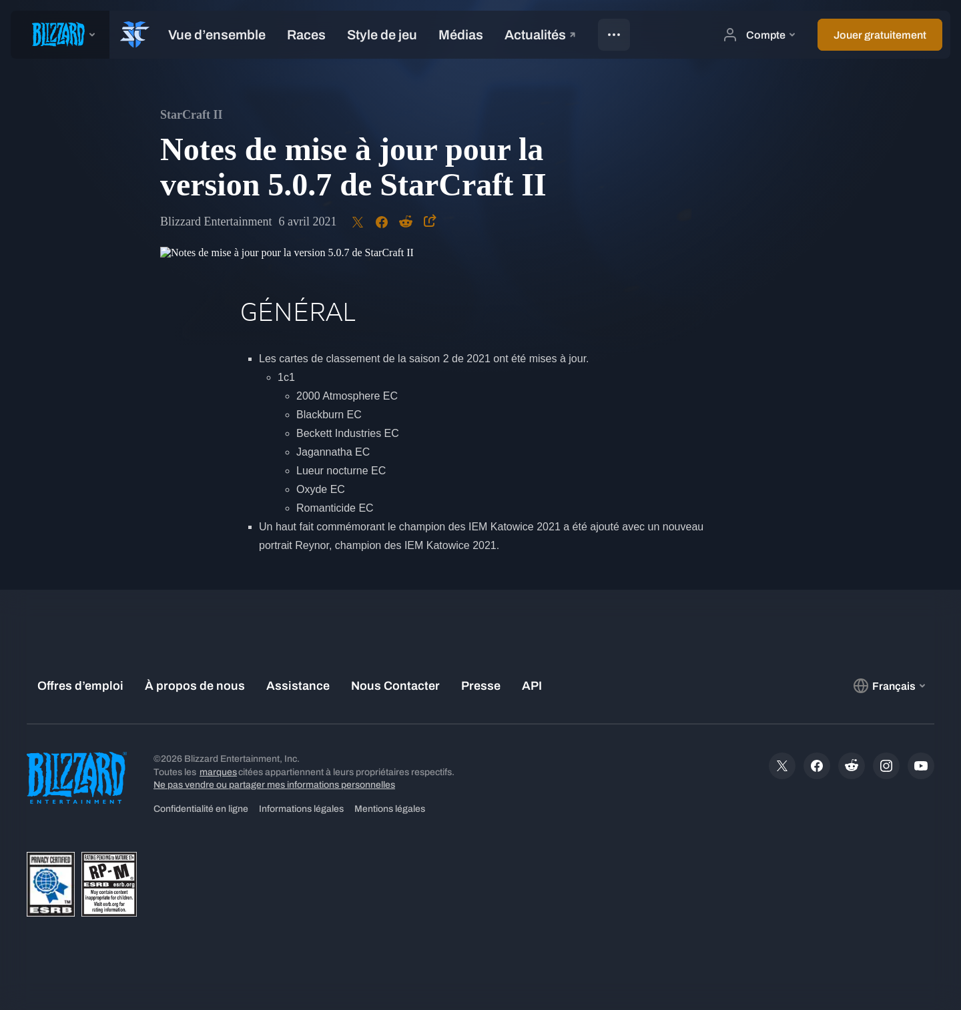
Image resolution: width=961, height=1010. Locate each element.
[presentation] (60, 35)
